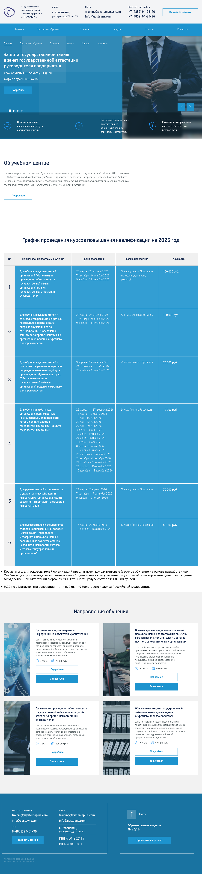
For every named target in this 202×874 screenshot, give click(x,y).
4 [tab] (22, 111)
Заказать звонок (180, 12)
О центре (84, 29)
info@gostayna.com (98, 16)
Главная (19, 29)
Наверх (137, 812)
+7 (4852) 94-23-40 (141, 11)
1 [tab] (10, 111)
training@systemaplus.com (103, 11)
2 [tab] (14, 111)
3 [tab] (18, 111)
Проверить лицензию (149, 840)
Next (190, 107)
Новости (150, 29)
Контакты (182, 29)
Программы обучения (48, 29)
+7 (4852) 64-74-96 (141, 16)
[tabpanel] (101, 87)
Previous (181, 107)
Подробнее (18, 90)
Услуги (117, 29)
